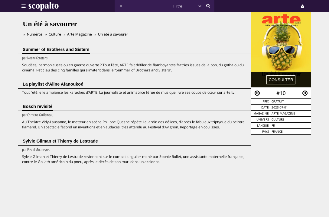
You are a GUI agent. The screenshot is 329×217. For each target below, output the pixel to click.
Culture (278, 119)
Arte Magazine (283, 113)
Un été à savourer (113, 34)
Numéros (35, 34)
